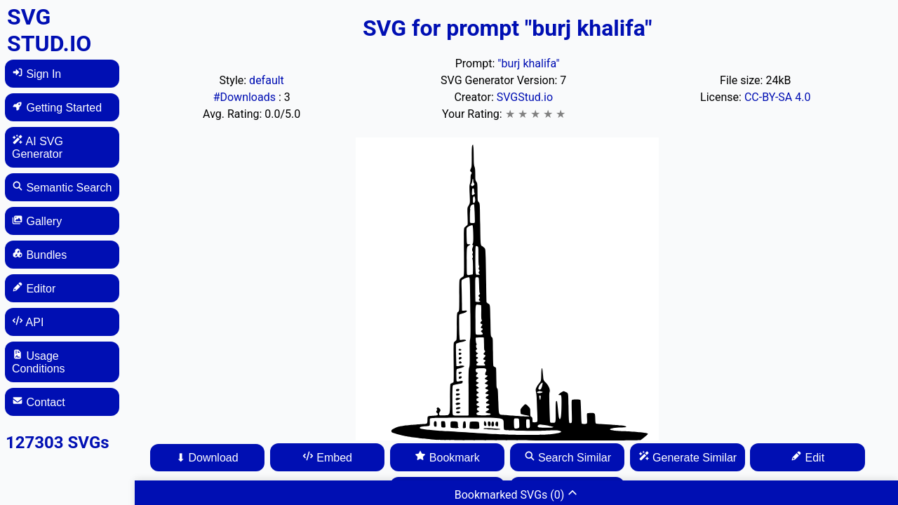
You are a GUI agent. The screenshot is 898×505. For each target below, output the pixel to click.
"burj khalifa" (528, 63)
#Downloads (246, 97)
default (266, 80)
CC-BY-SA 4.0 (777, 97)
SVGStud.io (525, 97)
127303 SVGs (57, 442)
